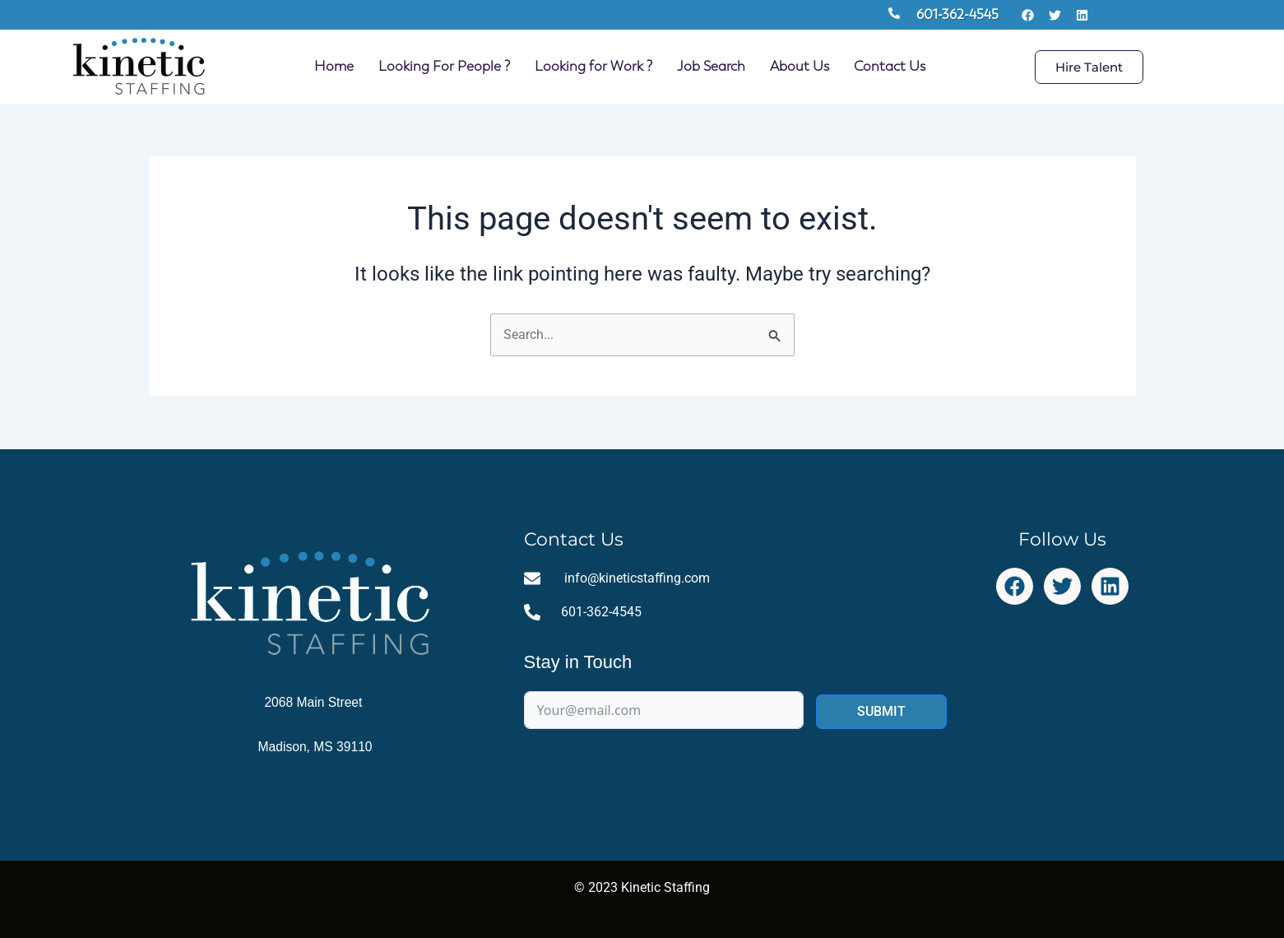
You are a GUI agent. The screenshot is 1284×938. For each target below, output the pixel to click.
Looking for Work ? (593, 66)
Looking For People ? (444, 66)
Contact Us (889, 66)
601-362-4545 (957, 14)
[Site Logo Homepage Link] (139, 66)
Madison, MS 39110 (315, 747)
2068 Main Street (315, 702)
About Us (799, 66)
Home (334, 66)
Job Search (711, 66)
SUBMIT (881, 712)
